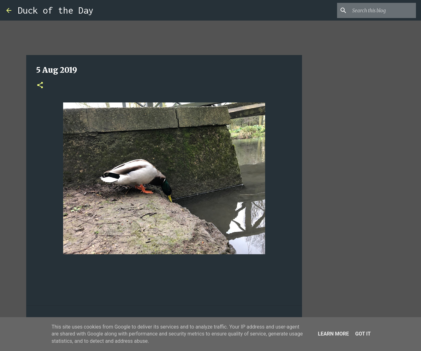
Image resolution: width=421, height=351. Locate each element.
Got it (363, 334)
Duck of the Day (55, 10)
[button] (40, 85)
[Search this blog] (383, 10)
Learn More (333, 334)
